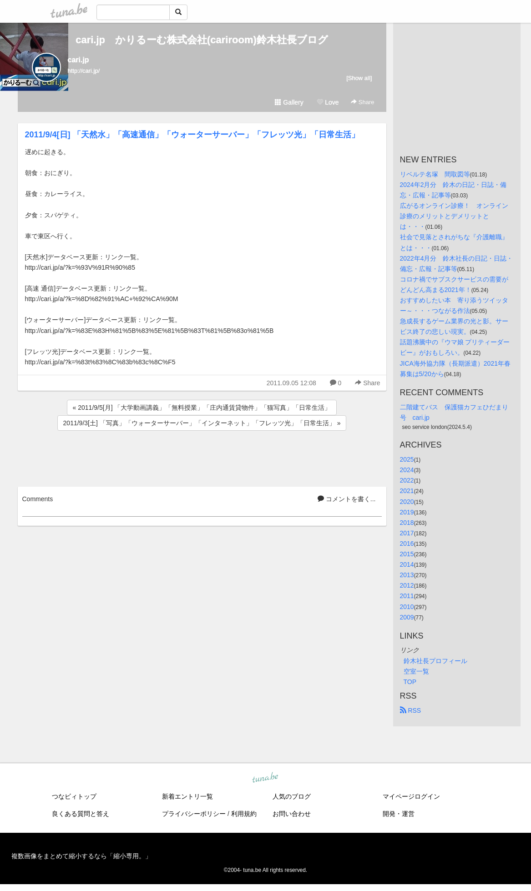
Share (362, 102)
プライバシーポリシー (194, 813)
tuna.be (265, 778)
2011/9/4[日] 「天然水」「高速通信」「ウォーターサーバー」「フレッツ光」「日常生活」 (192, 134)
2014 (407, 564)
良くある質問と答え (80, 813)
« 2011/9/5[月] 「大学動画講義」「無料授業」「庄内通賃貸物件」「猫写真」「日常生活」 (202, 407)
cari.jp (78, 60)
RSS (410, 710)
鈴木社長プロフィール (435, 660)
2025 (407, 459)
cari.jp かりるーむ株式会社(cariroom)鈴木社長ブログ (202, 39)
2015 (407, 554)
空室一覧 (416, 671)
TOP (410, 681)
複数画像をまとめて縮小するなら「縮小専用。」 (81, 856)
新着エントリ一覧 (187, 796)
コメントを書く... (347, 499)
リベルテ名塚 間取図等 (435, 174)
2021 (407, 490)
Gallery (289, 102)
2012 (407, 585)
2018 (407, 522)
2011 (407, 595)
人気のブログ (292, 796)
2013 (407, 575)
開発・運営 (399, 813)
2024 (407, 469)
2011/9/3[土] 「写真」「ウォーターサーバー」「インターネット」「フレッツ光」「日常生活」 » (202, 423)
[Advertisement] (202, 457)
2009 (407, 617)
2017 (407, 533)
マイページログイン (411, 796)
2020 (407, 501)
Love (328, 102)
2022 (407, 480)
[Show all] (359, 78)
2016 (407, 543)
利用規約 (244, 813)
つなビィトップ (74, 796)
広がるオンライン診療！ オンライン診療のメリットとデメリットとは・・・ (454, 216)
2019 (407, 512)
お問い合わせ (292, 813)
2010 (407, 606)
